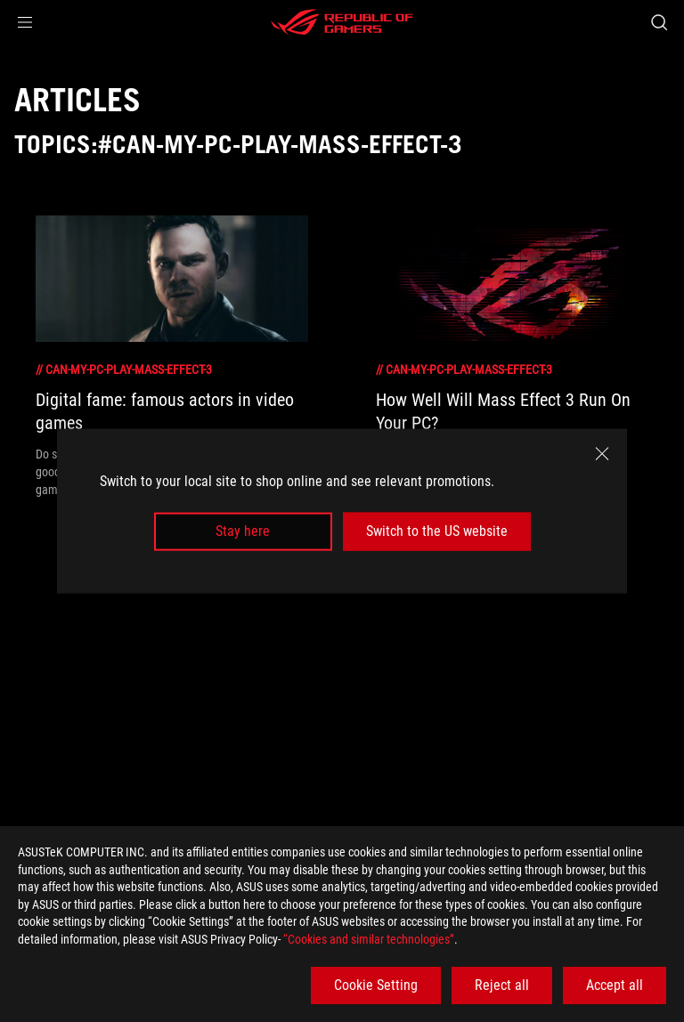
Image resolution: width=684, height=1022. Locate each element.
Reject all (502, 985)
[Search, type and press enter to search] (658, 22)
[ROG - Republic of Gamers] (342, 22)
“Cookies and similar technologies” (368, 939)
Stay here (243, 531)
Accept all (614, 985)
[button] (25, 22)
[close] (602, 454)
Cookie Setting (376, 985)
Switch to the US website (437, 531)
